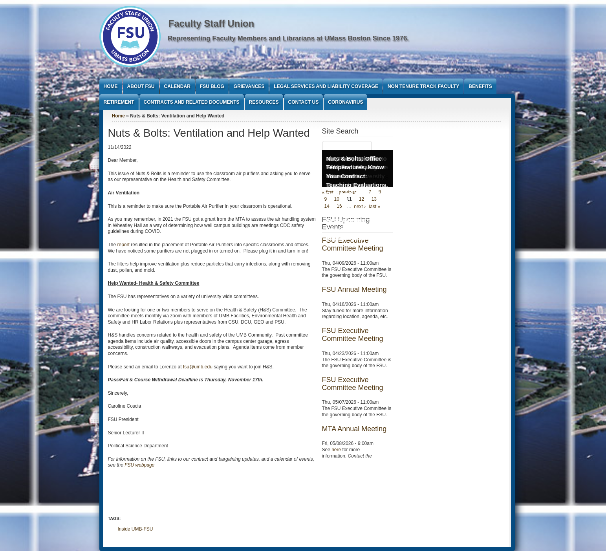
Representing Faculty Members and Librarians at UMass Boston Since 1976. (288, 38)
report (123, 244)
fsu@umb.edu (197, 367)
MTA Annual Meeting (354, 429)
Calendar (177, 86)
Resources (264, 102)
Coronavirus (345, 102)
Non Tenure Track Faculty (423, 86)
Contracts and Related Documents (192, 102)
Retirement (119, 102)
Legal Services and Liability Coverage (326, 86)
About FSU (141, 86)
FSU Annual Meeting (354, 289)
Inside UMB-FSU (135, 529)
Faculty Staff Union (211, 23)
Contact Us (303, 102)
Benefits (480, 86)
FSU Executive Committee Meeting (352, 334)
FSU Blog (212, 86)
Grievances (249, 86)
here (336, 449)
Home (111, 86)
